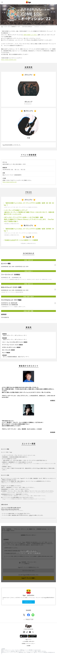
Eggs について (28, 639)
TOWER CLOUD (9, 240)
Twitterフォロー (28, 602)
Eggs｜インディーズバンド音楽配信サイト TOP (10, 26)
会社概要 (28, 645)
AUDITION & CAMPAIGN (27, 26)
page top (29, 619)
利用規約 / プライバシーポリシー (28, 643)
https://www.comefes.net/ (8, 59)
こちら (20, 513)
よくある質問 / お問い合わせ (28, 641)
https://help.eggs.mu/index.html (10, 509)
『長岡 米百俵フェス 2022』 (30, 34)
